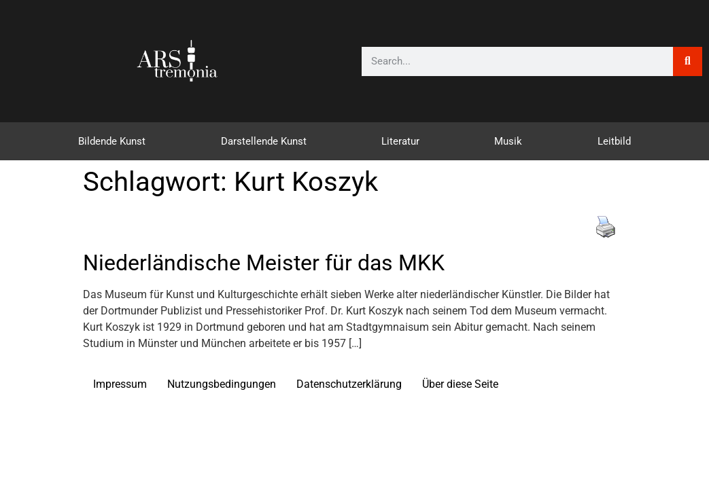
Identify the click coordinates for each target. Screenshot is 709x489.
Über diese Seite (460, 384)
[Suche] (687, 61)
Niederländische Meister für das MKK (264, 263)
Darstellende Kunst (264, 141)
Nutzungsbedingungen (221, 384)
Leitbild (614, 141)
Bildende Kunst (111, 141)
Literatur (400, 141)
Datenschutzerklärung (349, 384)
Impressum (120, 384)
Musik (508, 141)
